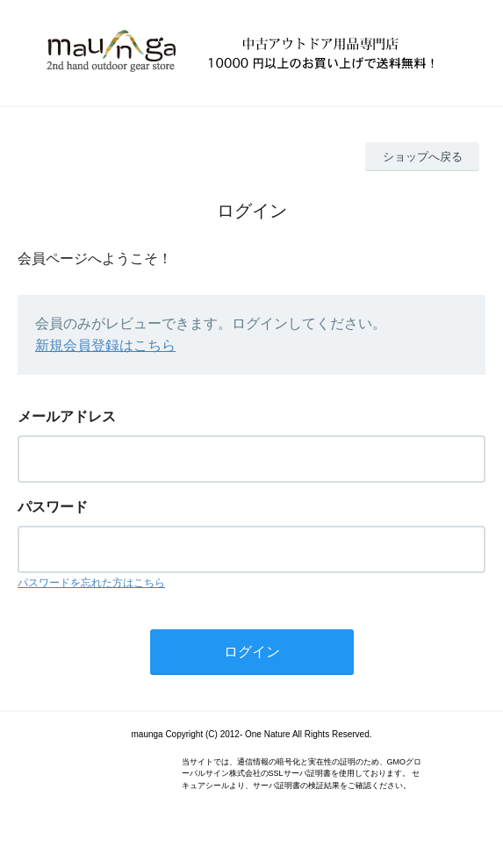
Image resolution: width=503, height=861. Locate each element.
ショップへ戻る (423, 156)
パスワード (53, 506)
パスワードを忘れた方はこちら (91, 583)
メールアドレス (67, 416)
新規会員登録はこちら (105, 345)
